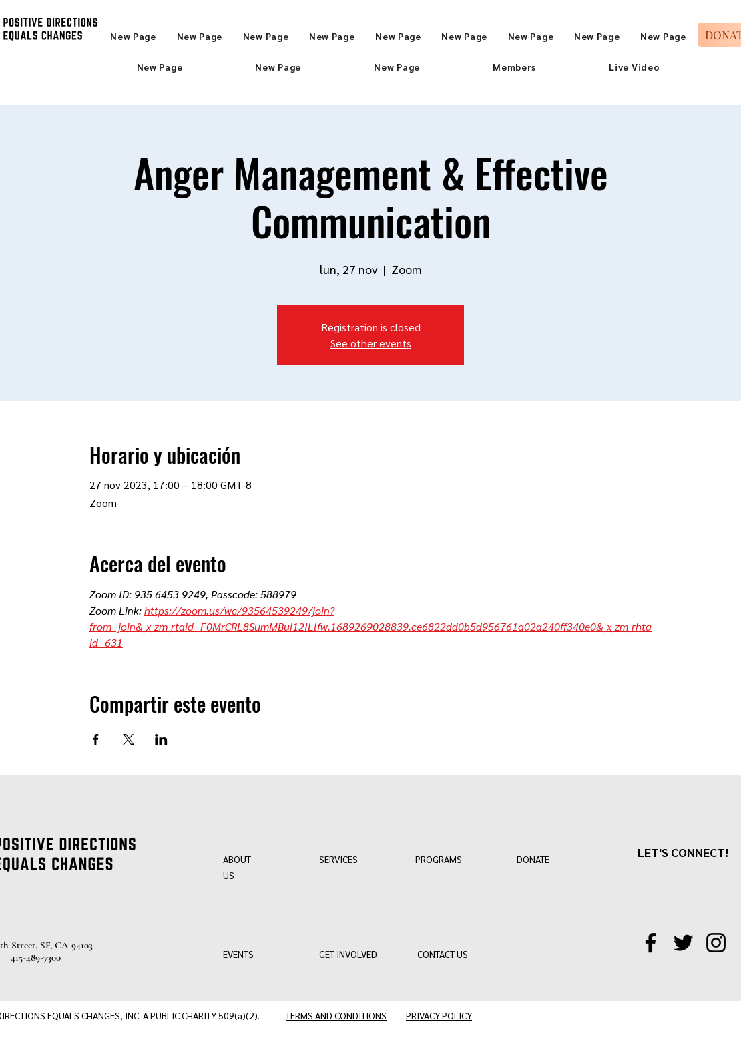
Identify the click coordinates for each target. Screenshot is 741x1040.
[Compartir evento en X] (128, 739)
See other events (370, 343)
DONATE (533, 859)
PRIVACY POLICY (439, 1015)
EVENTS (238, 954)
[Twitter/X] (683, 943)
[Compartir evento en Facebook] (95, 739)
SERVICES (338, 859)
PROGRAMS (438, 859)
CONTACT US (442, 954)
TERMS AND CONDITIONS (336, 1015)
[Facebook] (651, 943)
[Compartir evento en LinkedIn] (161, 739)
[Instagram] (716, 943)
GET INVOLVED (348, 954)
